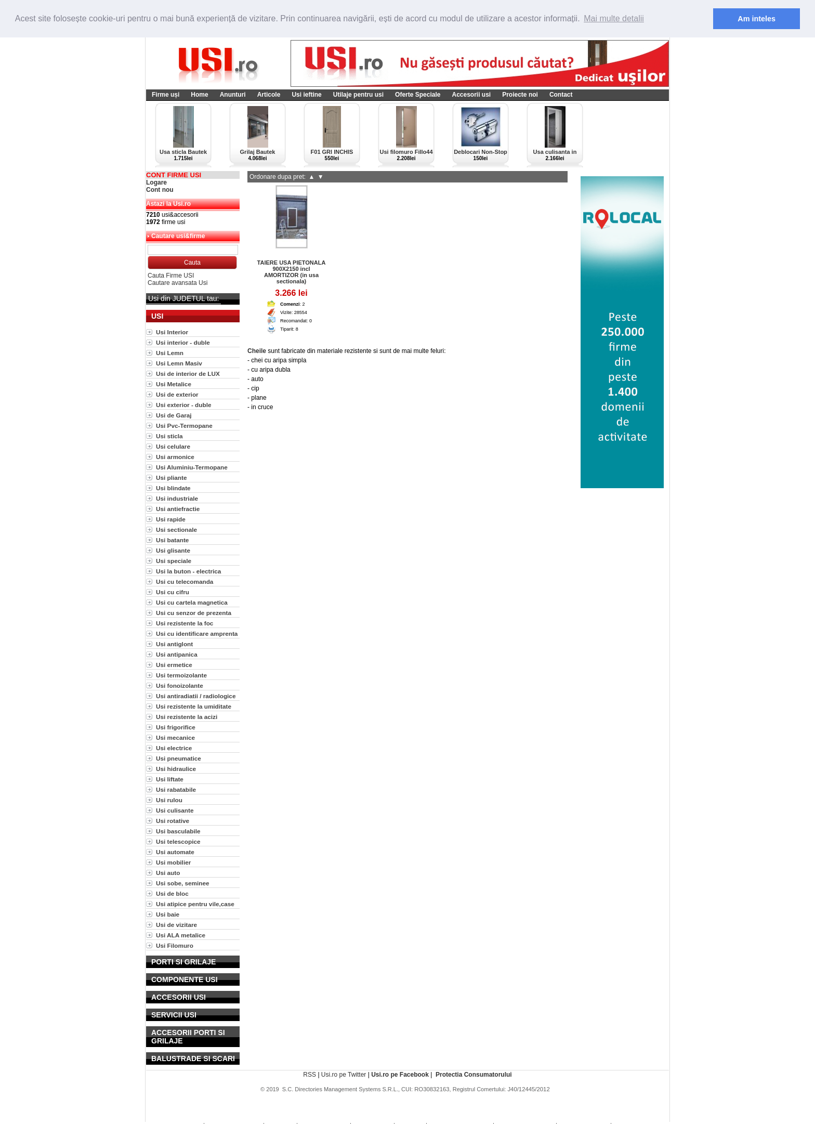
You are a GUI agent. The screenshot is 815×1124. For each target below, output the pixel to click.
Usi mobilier (173, 862)
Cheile (256, 351)
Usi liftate (169, 779)
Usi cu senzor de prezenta (193, 612)
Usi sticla (169, 436)
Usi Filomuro (174, 945)
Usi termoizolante (181, 675)
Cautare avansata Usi (177, 282)
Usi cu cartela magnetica (192, 602)
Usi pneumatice (178, 758)
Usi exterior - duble (183, 404)
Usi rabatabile (176, 789)
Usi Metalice (173, 384)
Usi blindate (173, 488)
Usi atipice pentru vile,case (195, 903)
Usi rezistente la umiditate (193, 706)
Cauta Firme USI (171, 275)
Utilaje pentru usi (358, 94)
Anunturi (233, 94)
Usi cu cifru (172, 592)
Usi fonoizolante (179, 685)
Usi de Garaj (174, 415)
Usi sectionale (176, 529)
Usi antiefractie (178, 508)
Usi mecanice (175, 737)
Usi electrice (174, 747)
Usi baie (167, 914)
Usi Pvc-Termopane (184, 425)
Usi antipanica (177, 654)
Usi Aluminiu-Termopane (192, 467)
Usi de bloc (172, 893)
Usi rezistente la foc (184, 623)
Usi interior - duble (183, 342)
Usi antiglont (174, 644)
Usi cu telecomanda (184, 581)
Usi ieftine (306, 94)
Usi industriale (177, 498)
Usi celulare (173, 446)
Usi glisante (173, 550)
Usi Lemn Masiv (179, 363)
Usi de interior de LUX (188, 373)
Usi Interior (172, 332)
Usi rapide (171, 519)
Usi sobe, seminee (182, 883)
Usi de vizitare (176, 924)
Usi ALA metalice (180, 935)
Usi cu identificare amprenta (197, 633)
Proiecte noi (520, 94)
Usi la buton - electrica (188, 571)
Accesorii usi (471, 94)
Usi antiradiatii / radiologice (195, 695)
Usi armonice (175, 456)
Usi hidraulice (176, 768)
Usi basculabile (178, 831)
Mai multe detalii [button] (614, 18)
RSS (309, 1074)
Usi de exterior (177, 394)
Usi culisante (175, 810)
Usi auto (168, 872)
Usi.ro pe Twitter (343, 1074)
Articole (269, 94)
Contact (561, 94)
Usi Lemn (169, 352)
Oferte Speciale (417, 94)
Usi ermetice (174, 664)
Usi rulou (169, 799)
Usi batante (172, 540)
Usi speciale (173, 560)
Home (199, 94)
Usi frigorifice (175, 727)
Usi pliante (171, 477)
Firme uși (165, 94)
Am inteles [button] (756, 19)
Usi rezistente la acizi (186, 716)
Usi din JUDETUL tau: (183, 298)
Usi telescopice (178, 841)
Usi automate (175, 851)
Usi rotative (172, 820)
